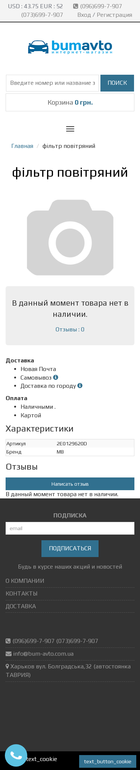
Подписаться (70, 548)
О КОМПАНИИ (25, 580)
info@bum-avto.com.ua (43, 653)
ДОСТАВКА (21, 606)
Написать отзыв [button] (70, 484)
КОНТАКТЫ (21, 593)
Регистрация (114, 14)
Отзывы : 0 (70, 329)
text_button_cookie (107, 761)
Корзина (70, 102)
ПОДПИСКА (70, 515)
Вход (84, 14)
